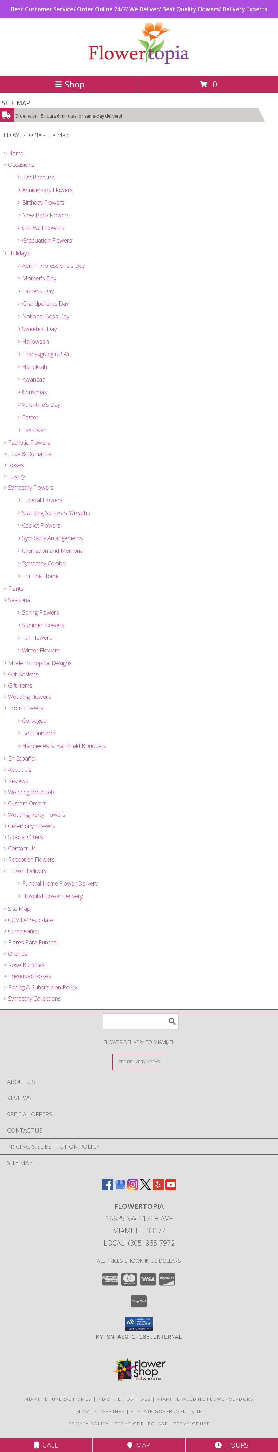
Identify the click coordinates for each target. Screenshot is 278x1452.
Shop (69, 84)
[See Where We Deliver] (139, 1061)
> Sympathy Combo (42, 563)
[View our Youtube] (170, 1188)
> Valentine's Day (39, 405)
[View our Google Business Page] (120, 1188)
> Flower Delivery (25, 871)
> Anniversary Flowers (45, 190)
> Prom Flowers (23, 708)
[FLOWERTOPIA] (139, 65)
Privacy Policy (88, 1423)
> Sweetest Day (37, 329)
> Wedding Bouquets (30, 792)
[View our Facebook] (107, 1188)
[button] (139, 1324)
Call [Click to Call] (46, 1445)
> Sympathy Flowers (28, 487)
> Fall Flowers (35, 638)
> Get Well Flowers (41, 228)
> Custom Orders (25, 803)
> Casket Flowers (39, 525)
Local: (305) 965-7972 (139, 1243)
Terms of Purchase (141, 1423)
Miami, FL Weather (100, 1411)
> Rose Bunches (24, 965)
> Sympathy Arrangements (50, 538)
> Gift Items (18, 685)
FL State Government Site (166, 1411)
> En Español (20, 758)
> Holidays (17, 253)
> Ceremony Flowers (29, 826)
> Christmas (32, 392)
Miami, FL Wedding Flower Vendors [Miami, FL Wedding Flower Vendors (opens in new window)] (205, 1399)
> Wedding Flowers (27, 697)
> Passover (32, 430)
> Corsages (32, 720)
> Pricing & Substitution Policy (40, 987)
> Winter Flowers (39, 650)
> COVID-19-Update (28, 920)
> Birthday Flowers (41, 202)
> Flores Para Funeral (31, 942)
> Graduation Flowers (45, 240)
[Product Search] (141, 1021)
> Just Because (36, 177)
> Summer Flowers (41, 625)
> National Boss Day (43, 316)
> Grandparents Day (43, 303)
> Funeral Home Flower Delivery (58, 883)
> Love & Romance (27, 454)
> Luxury (14, 476)
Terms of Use (192, 1423)
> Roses (14, 465)
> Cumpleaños (21, 931)
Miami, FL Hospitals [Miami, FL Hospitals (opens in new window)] (124, 1399)
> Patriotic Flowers (27, 442)
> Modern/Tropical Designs (38, 663)
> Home (14, 153)
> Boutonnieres (37, 733)
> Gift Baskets (21, 674)
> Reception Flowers (29, 859)
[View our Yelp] (158, 1188)
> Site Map (17, 909)
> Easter (28, 417)
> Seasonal (17, 600)
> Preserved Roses (27, 976)
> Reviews (16, 781)
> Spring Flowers (38, 612)
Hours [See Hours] (232, 1445)
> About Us (17, 770)
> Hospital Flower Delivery (50, 896)
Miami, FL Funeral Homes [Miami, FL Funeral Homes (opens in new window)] (57, 1399)
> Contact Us (20, 848)
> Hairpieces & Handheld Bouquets (62, 746)
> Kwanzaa (31, 379)
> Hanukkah (32, 367)
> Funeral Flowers (40, 500)
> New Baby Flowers (44, 215)
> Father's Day (36, 291)
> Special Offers (23, 837)
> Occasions (19, 164)
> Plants (14, 588)
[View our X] (145, 1188)
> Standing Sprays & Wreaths (54, 513)
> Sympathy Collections (32, 998)
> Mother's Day (37, 278)
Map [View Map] (138, 1445)
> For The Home (38, 576)
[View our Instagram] (132, 1188)
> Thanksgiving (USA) (43, 354)
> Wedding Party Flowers (34, 814)
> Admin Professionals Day (51, 266)
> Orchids (15, 953)
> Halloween (33, 341)
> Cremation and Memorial (51, 551)
